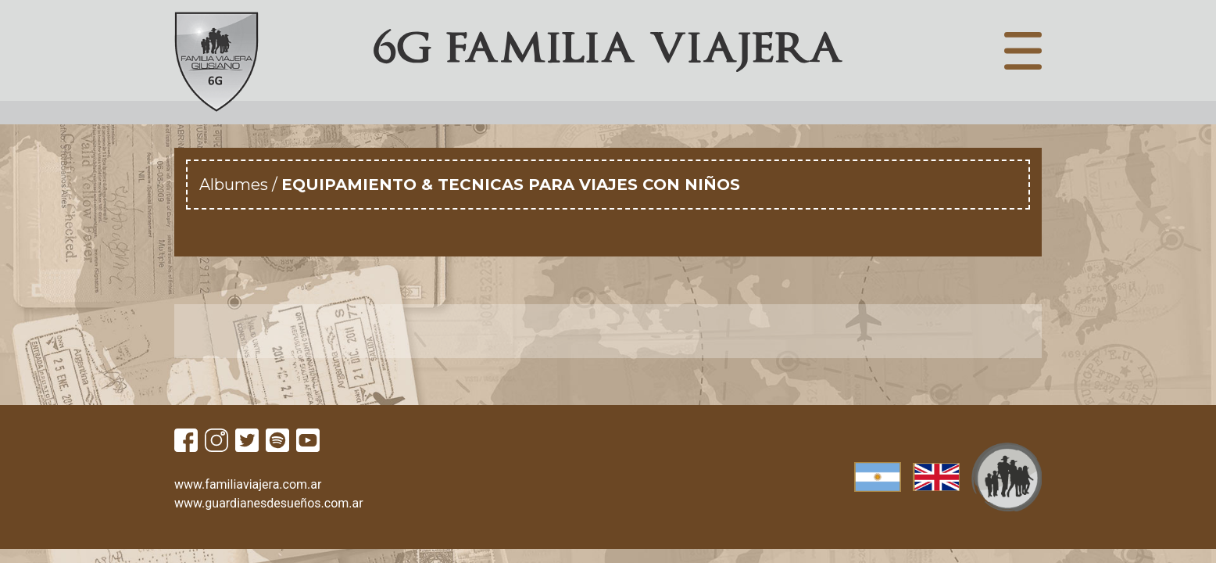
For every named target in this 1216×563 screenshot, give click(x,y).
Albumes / (240, 184)
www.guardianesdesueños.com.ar (268, 503)
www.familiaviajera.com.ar (247, 484)
